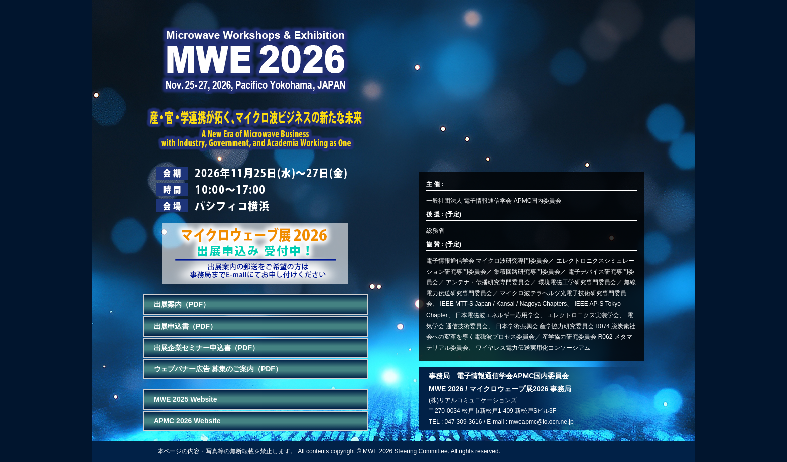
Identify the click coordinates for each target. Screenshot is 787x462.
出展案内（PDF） (182, 304)
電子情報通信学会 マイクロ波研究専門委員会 (487, 260)
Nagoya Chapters (543, 303)
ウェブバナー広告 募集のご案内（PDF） (218, 369)
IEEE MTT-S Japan (465, 303)
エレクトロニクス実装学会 (583, 315)
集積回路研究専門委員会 (527, 271)
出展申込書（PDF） (185, 326)
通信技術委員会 (467, 326)
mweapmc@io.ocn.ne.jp (541, 421)
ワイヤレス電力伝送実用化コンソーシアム (533, 347)
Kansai (505, 303)
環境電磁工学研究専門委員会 (577, 282)
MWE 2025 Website (185, 399)
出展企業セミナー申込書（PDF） (206, 348)
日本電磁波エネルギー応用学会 (497, 315)
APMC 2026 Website (187, 421)
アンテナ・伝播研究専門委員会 (488, 282)
